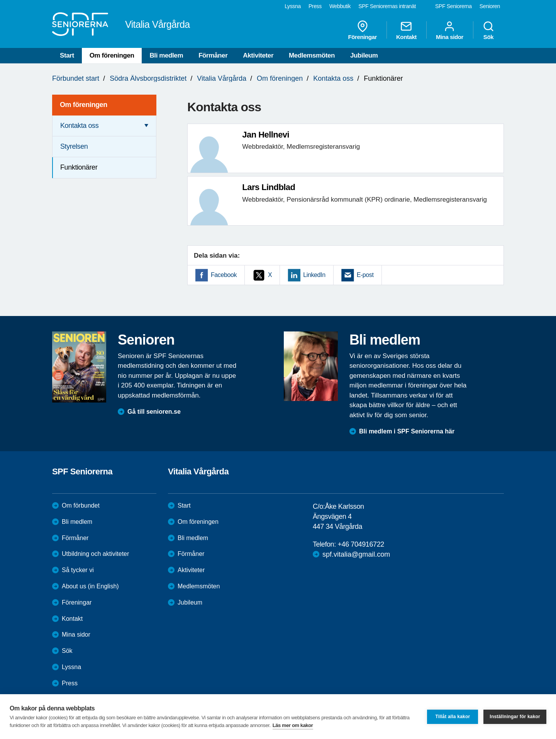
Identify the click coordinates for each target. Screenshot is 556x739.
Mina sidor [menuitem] (449, 30)
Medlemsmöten (312, 55)
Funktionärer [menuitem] (78, 167)
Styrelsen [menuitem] (74, 146)
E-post (365, 275)
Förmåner (212, 55)
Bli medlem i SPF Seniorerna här (406, 431)
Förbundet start (75, 78)
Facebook (224, 275)
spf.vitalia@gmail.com (356, 554)
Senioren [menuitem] (490, 6)
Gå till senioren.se (154, 411)
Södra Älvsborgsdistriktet (148, 78)
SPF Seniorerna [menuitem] (453, 6)
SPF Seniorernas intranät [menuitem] (387, 6)
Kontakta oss (333, 78)
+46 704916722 (360, 544)
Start (67, 55)
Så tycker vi (78, 570)
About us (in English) (90, 586)
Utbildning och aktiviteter (95, 553)
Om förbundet (81, 505)
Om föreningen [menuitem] (83, 105)
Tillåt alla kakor (452, 716)
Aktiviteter (258, 55)
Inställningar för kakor (515, 716)
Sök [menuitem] (488, 30)
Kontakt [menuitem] (406, 30)
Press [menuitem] (315, 6)
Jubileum (364, 55)
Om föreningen (112, 55)
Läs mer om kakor (293, 725)
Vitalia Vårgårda (221, 78)
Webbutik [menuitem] (340, 6)
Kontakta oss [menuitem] (79, 125)
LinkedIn (314, 275)
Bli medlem (166, 55)
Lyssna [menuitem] (293, 6)
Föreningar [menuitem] (362, 30)
